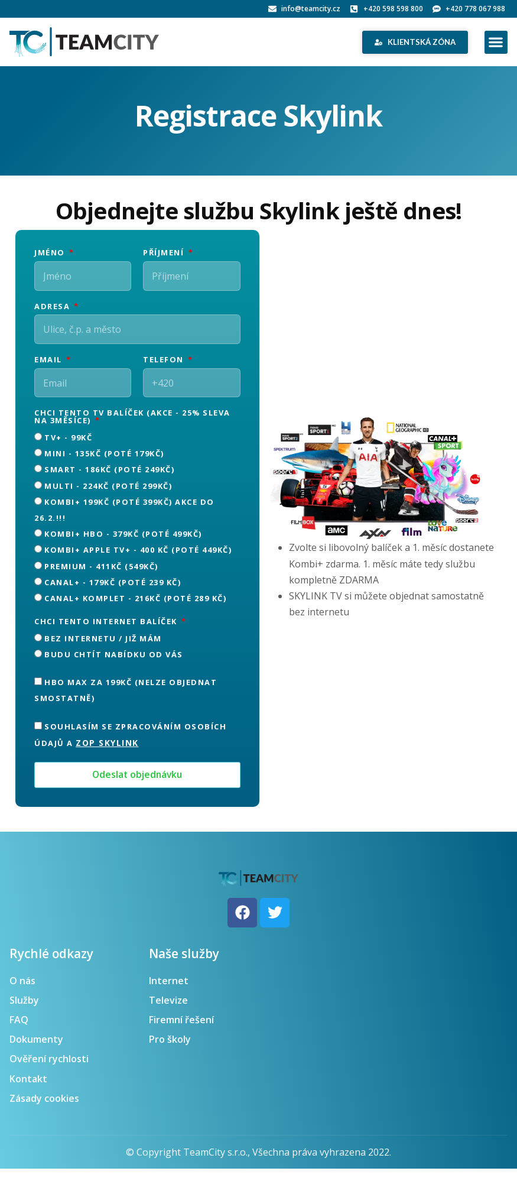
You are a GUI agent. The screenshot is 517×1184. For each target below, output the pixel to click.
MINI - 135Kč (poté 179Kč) (104, 468)
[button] (496, 42)
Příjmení (165, 253)
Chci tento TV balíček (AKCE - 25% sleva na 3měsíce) (132, 432)
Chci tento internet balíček (107, 636)
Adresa (53, 311)
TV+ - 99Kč (68, 452)
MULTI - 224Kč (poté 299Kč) (108, 500)
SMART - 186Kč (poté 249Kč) (109, 484)
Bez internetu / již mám (103, 653)
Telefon (164, 370)
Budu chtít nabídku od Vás (113, 669)
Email (49, 370)
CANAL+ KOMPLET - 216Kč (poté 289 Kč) (135, 613)
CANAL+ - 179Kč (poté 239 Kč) (112, 597)
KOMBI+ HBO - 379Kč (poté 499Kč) (123, 549)
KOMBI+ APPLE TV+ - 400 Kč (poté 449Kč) (138, 565)
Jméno (50, 253)
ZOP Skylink (107, 757)
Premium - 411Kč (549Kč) (101, 581)
